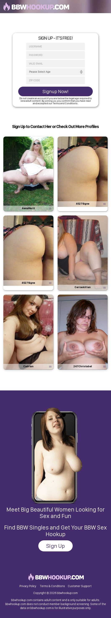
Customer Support (80, 586)
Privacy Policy (27, 586)
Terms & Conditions (52, 586)
